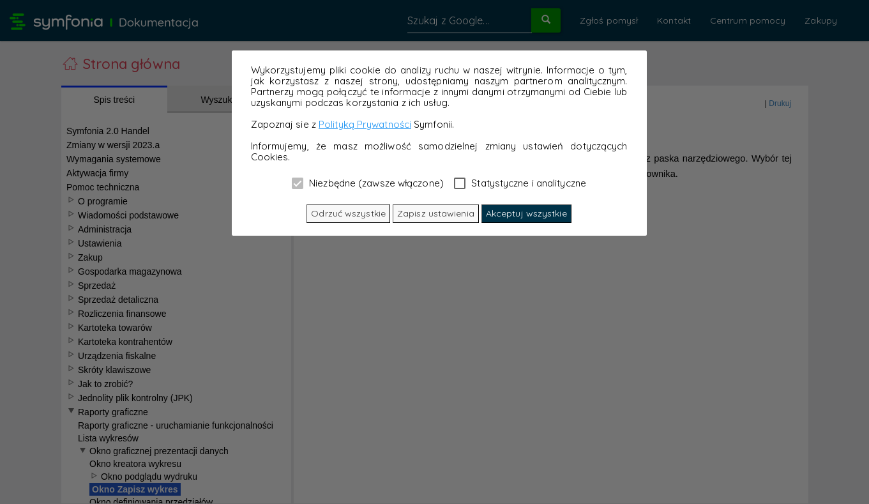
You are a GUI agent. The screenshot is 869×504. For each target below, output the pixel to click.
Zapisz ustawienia (435, 213)
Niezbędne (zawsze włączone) (368, 182)
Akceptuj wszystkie (526, 213)
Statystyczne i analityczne (520, 182)
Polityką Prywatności (365, 124)
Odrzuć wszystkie (348, 213)
